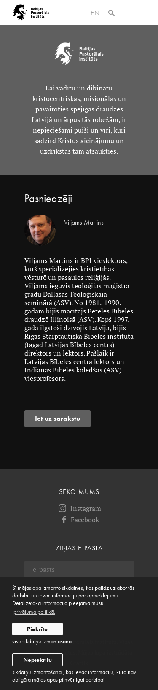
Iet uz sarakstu (57, 418)
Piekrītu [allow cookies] (37, 629)
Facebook (79, 520)
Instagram (79, 508)
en (95, 12)
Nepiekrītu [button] (37, 659)
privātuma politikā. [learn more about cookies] (34, 612)
